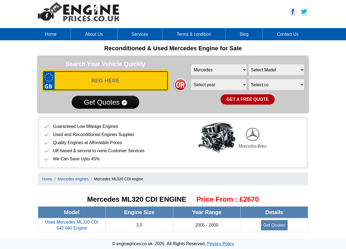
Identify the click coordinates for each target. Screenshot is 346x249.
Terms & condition (194, 34)
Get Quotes (105, 102)
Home (50, 34)
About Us (94, 34)
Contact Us (287, 34)
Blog (244, 34)
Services (140, 34)
